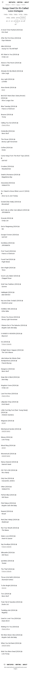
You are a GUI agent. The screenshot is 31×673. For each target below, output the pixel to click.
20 (7, 21)
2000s (13, 18)
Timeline (23, 4)
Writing (20, 2)
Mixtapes (12, 2)
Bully (3, 90)
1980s (25, 14)
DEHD (4, 423)
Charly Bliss (6, 125)
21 (9, 21)
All (15, 24)
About (26, 2)
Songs (18, 4)
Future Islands (6, 344)
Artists (13, 4)
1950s (11, 14)
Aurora (4, 588)
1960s (15, 14)
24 (17, 21)
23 (14, 21)
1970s (20, 14)
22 (12, 21)
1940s (6, 14)
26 (22, 21)
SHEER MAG (6, 431)
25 (19, 21)
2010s (18, 18)
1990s (8, 18)
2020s (23, 18)
